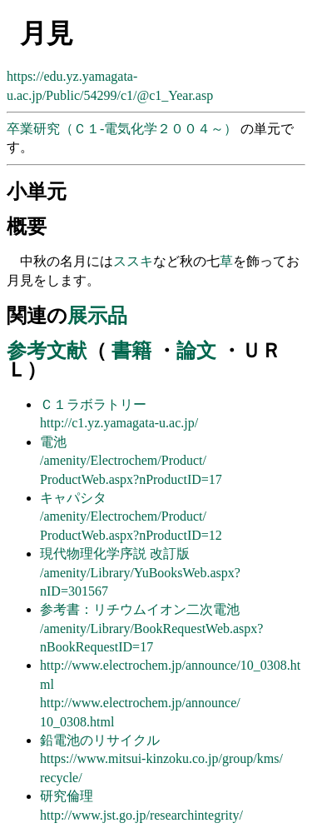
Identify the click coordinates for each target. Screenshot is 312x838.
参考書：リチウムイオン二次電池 (140, 609)
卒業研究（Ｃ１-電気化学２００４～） (123, 129)
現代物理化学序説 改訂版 (115, 553)
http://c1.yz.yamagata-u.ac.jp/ (119, 423)
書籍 (131, 351)
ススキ (133, 261)
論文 (196, 351)
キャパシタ (73, 498)
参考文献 (47, 351)
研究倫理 (66, 796)
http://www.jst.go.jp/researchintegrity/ (141, 815)
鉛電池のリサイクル (100, 740)
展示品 (97, 316)
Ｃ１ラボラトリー (93, 404)
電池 (53, 442)
